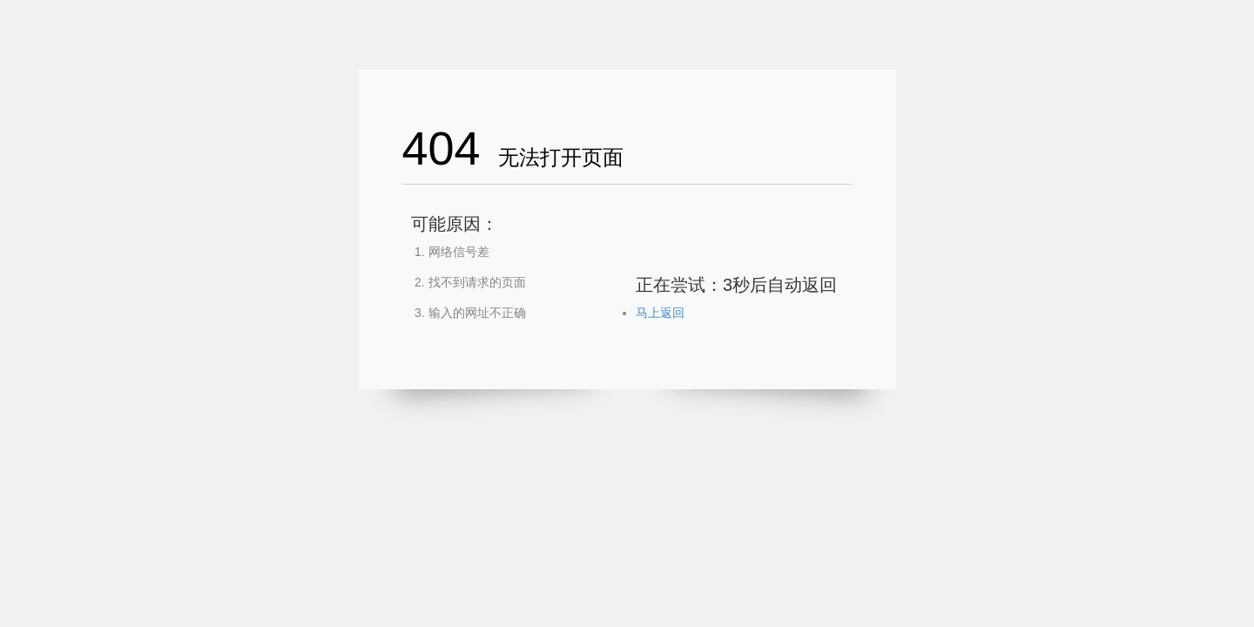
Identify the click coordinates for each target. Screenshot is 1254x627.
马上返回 (660, 313)
